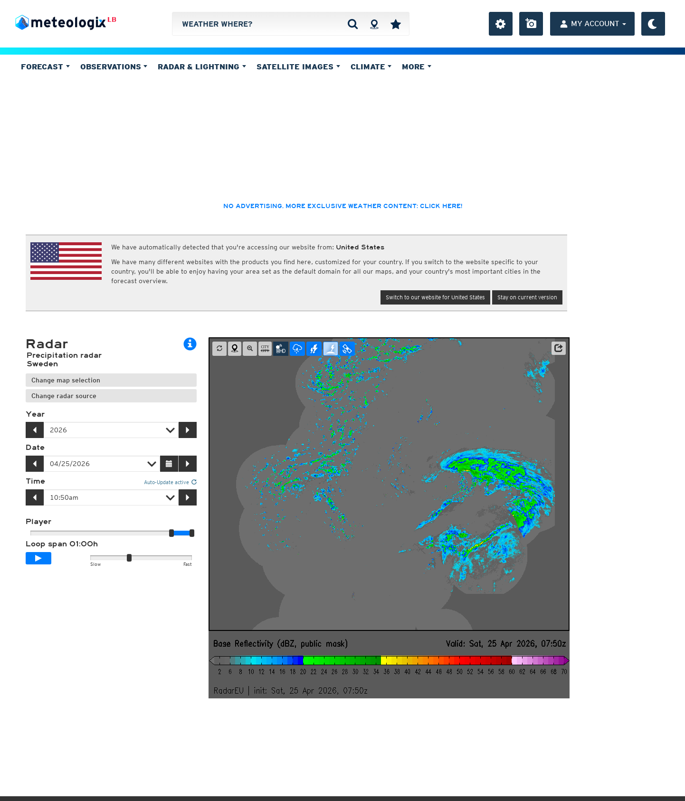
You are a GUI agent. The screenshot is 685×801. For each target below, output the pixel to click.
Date (35, 447)
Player (38, 521)
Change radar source (63, 396)
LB (111, 19)
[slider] (192, 533)
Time (35, 481)
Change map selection (65, 380)
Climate (371, 66)
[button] (559, 348)
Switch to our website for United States (435, 297)
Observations (114, 66)
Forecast (45, 66)
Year (35, 414)
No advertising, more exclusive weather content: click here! (342, 206)
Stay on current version (527, 297)
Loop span (62, 544)
